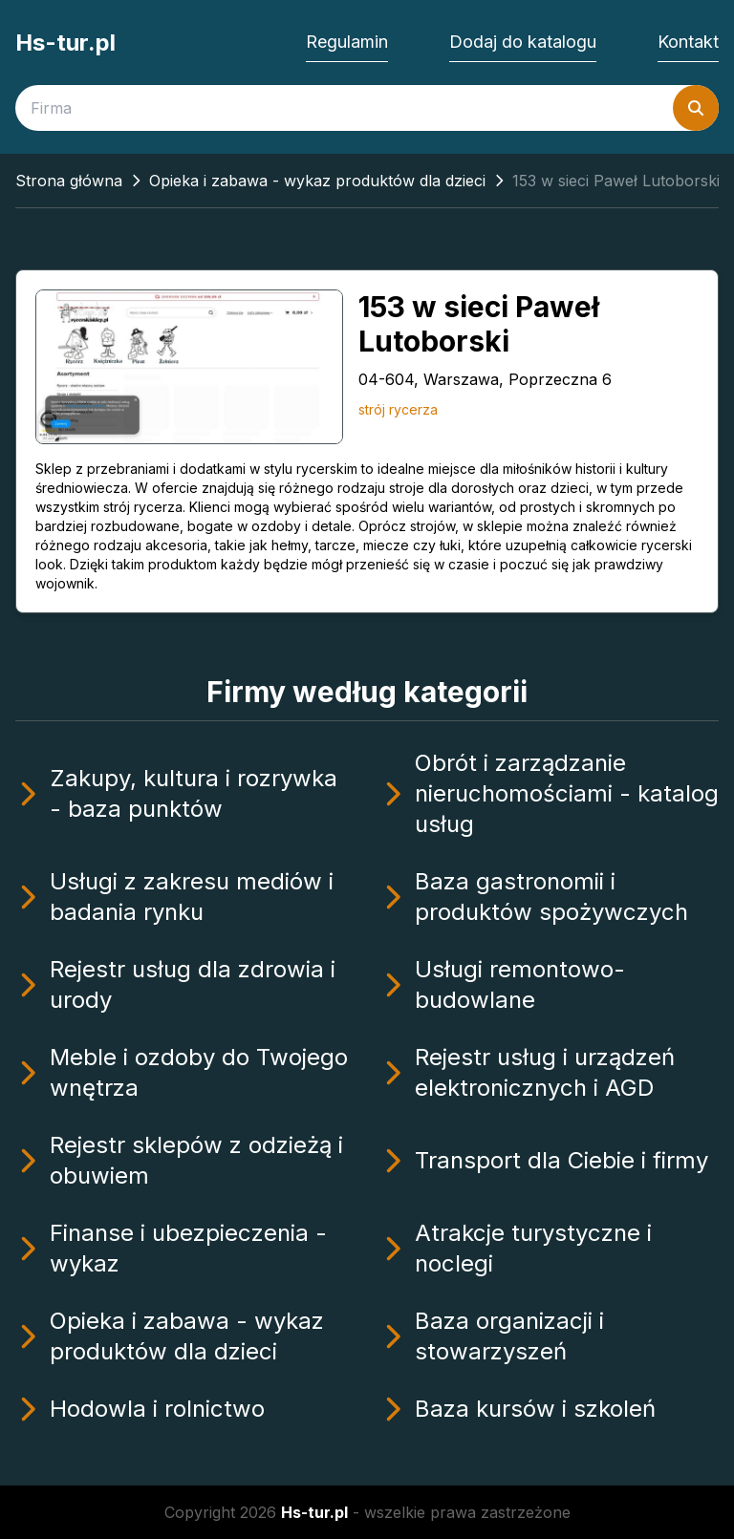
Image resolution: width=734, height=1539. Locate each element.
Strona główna (68, 180)
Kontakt (688, 42)
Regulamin (347, 42)
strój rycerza (398, 409)
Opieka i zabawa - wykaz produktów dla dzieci (317, 180)
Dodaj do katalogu (522, 42)
